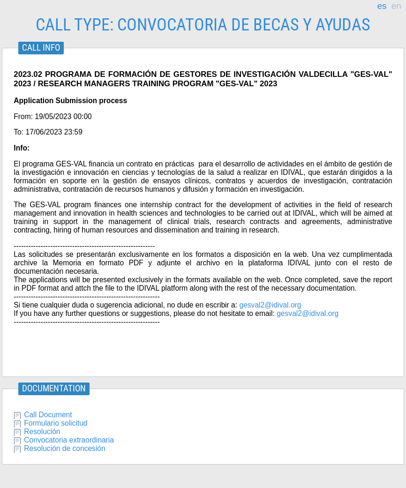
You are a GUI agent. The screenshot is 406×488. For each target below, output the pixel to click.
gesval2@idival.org (270, 305)
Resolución (42, 431)
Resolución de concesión (64, 448)
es (381, 6)
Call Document (48, 415)
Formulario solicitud (55, 423)
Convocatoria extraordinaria (69, 440)
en (396, 6)
